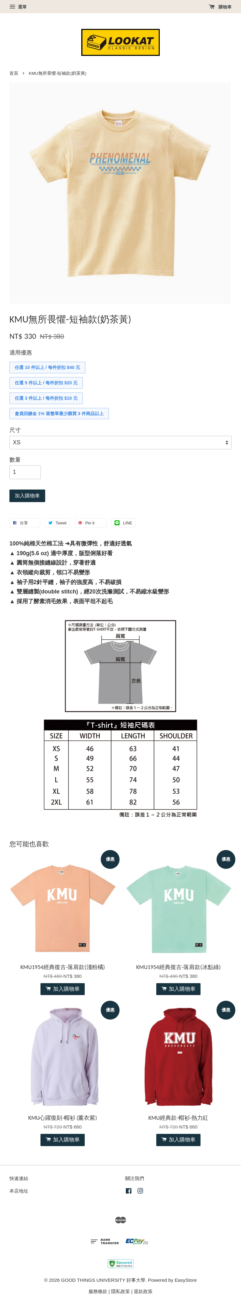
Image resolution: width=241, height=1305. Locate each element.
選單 (18, 6)
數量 (15, 460)
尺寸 (15, 430)
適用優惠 (20, 352)
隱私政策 (120, 1291)
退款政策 (143, 1291)
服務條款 (97, 1291)
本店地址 (18, 1191)
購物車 (220, 6)
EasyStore (186, 1280)
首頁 (13, 73)
